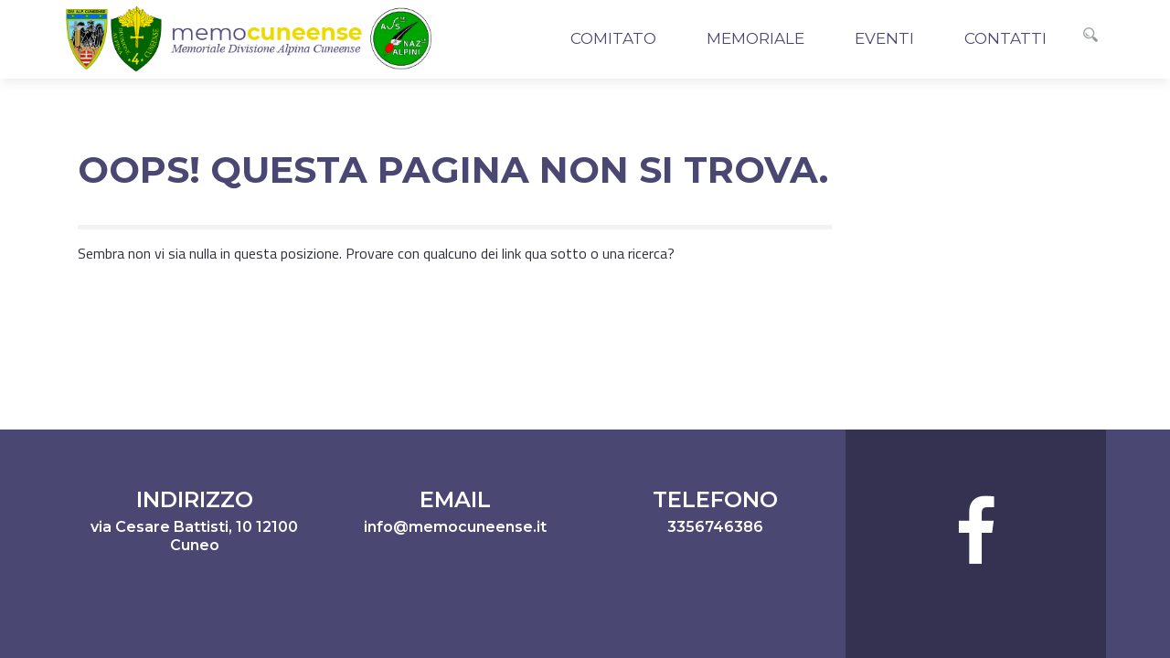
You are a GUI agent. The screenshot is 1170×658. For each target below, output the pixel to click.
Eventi (884, 38)
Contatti (1005, 38)
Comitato (613, 38)
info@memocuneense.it (455, 527)
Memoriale (755, 38)
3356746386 (715, 527)
